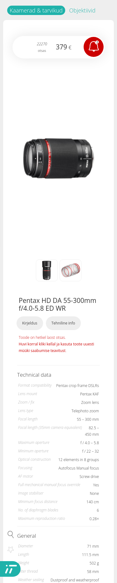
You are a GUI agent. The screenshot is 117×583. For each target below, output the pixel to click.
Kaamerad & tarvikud (36, 10)
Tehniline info (63, 323)
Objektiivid (82, 10)
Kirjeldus (29, 323)
